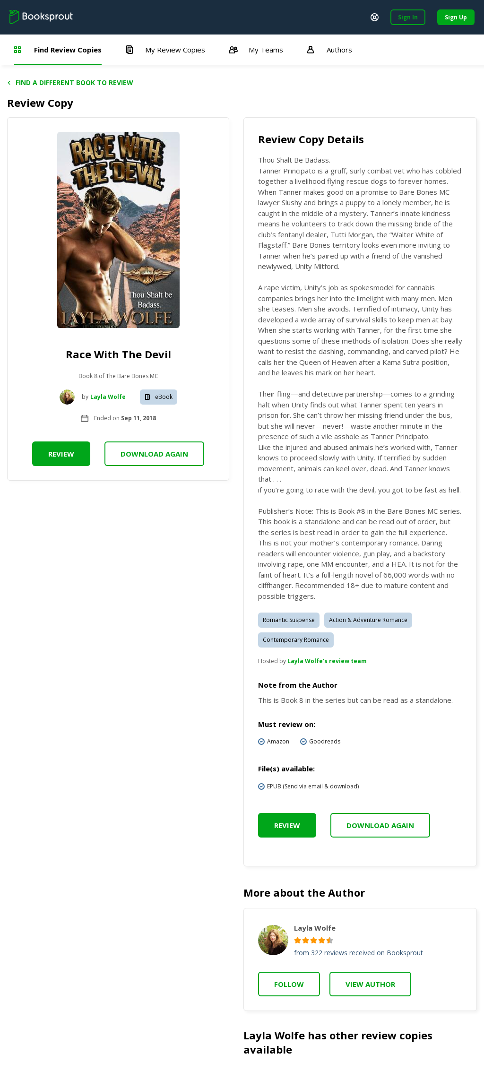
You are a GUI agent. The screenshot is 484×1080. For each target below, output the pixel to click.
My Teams (256, 49)
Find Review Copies (58, 49)
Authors (329, 49)
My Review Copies (165, 49)
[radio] (297, 940)
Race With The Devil (118, 354)
